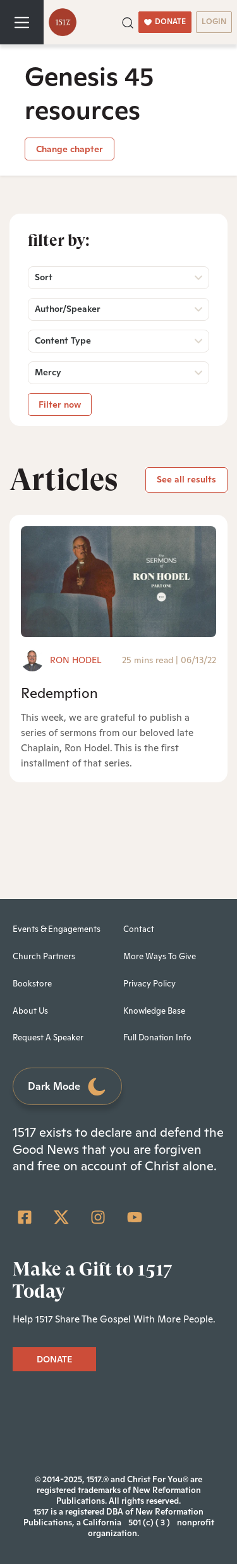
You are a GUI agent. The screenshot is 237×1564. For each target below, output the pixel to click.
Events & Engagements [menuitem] (56, 929)
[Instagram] (98, 1217)
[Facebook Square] (25, 1217)
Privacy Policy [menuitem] (149, 983)
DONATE (165, 21)
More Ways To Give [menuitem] (159, 956)
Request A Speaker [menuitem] (48, 1037)
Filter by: (59, 240)
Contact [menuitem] (138, 929)
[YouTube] (135, 1217)
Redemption (59, 693)
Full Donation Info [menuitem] (157, 1037)
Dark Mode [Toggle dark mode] (67, 1087)
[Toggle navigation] (22, 22)
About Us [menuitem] (30, 1010)
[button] (127, 21)
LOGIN (214, 21)
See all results (186, 479)
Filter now (60, 404)
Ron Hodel (75, 660)
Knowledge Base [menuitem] (154, 1010)
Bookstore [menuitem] (32, 983)
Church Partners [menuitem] (44, 956)
